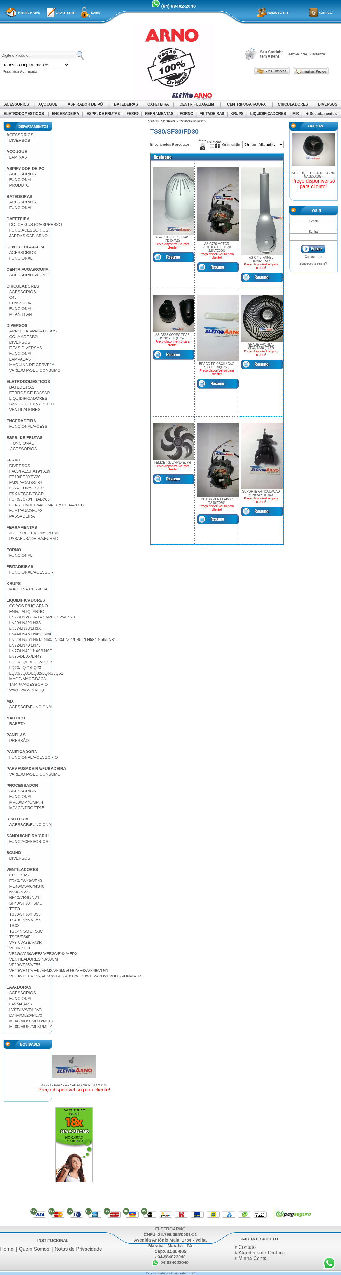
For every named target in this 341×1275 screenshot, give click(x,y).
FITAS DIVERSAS (25, 348)
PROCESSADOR (22, 785)
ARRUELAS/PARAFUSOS (33, 331)
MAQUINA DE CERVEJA (31, 364)
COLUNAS (19, 875)
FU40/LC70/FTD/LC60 (29, 499)
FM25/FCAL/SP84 (25, 482)
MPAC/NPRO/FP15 (26, 807)
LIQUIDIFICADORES (268, 114)
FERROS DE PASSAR (29, 392)
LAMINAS (18, 157)
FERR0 (132, 114)
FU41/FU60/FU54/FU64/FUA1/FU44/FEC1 (47, 505)
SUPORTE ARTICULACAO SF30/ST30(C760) (261, 493)
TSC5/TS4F (20, 936)
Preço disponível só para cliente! (74, 1089)
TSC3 (14, 925)
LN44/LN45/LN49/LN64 (30, 634)
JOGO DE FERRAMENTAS (34, 533)
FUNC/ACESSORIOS (29, 230)
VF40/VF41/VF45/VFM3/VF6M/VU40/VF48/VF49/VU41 (59, 970)
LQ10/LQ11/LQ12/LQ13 (30, 662)
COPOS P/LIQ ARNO (28, 606)
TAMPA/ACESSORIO (28, 684)
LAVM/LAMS (20, 1004)
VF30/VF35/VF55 (24, 964)
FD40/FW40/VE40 (25, 880)
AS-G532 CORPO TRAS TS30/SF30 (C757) (172, 336)
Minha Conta (252, 1258)
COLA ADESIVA (23, 336)
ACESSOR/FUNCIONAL (31, 706)
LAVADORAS (19, 987)
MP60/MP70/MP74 (26, 802)
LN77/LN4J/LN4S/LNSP (31, 650)
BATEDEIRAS (126, 104)
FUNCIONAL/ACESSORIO (33, 757)
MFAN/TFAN (20, 314)
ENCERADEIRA (65, 114)
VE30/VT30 (19, 948)
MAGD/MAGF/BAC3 (27, 678)
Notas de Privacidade (78, 1249)
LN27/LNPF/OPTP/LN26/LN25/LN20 (42, 617)
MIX (296, 114)
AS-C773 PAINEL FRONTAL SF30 (261, 259)
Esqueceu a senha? (313, 263)
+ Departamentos (321, 114)
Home (6, 1249)
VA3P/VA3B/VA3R (25, 942)
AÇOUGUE (47, 104)
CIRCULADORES (293, 104)
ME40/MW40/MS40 (26, 886)
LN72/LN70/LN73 (24, 645)
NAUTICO (16, 718)
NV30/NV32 (20, 892)
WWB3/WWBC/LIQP (28, 690)
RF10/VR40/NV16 (25, 897)
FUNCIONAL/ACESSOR (31, 572)
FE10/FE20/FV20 (24, 477)
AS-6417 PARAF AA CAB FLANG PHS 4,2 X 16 (74, 1085)
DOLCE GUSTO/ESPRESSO (35, 224)
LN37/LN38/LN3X (25, 628)
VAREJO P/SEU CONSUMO (35, 370)
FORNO (186, 114)
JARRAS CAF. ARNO (28, 235)
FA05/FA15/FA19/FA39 (29, 471)
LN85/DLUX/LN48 (25, 656)
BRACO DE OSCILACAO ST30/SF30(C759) (216, 365)
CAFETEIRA (158, 104)
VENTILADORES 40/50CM (33, 959)
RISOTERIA (18, 819)
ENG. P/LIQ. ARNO (26, 611)
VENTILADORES (24, 409)
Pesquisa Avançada (19, 71)
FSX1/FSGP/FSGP (26, 493)
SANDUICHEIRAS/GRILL (32, 404)
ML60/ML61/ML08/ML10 (31, 1021)
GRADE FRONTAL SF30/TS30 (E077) (261, 346)
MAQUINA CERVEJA (28, 589)
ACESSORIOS (16, 104)
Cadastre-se (313, 257)
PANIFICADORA (22, 751)
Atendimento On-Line (261, 1252)
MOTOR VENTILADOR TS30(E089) (217, 501)
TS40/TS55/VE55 (25, 920)
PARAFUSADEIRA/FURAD (33, 538)
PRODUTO (19, 185)
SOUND (14, 852)
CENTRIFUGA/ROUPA (246, 104)
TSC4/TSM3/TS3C (26, 931)
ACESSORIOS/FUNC (29, 275)
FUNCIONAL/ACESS (28, 426)
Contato (247, 1247)
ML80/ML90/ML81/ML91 (31, 1026)
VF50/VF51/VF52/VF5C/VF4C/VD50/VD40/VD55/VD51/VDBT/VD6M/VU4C (77, 976)
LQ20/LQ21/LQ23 (25, 667)
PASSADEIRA (22, 516)
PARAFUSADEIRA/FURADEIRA (36, 768)
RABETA (17, 723)
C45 (13, 297)
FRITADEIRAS (212, 114)
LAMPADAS (20, 359)
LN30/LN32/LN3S (25, 622)
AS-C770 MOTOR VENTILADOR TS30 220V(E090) (217, 247)
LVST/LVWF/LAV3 (25, 1009)
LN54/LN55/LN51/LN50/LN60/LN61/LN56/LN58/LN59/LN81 (62, 639)
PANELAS (16, 735)
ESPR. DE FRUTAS (103, 114)
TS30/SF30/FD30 (25, 914)
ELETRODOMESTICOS (23, 114)
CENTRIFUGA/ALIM (197, 104)
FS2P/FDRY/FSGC (26, 488)
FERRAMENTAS (159, 114)
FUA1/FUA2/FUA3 (26, 510)
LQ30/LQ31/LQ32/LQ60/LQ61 (36, 673)
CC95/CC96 (20, 303)
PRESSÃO (19, 740)
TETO (14, 908)
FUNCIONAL (21, 179)
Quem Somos (34, 1249)
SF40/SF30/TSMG (26, 903)
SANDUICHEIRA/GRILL (29, 835)
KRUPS (237, 114)
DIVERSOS (328, 104)
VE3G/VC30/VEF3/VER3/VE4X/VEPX (43, 953)
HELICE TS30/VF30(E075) (172, 462)
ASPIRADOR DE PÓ (85, 104)
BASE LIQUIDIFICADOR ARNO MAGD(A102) (313, 174)
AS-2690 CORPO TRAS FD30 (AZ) (172, 239)
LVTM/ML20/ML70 (25, 1015)
